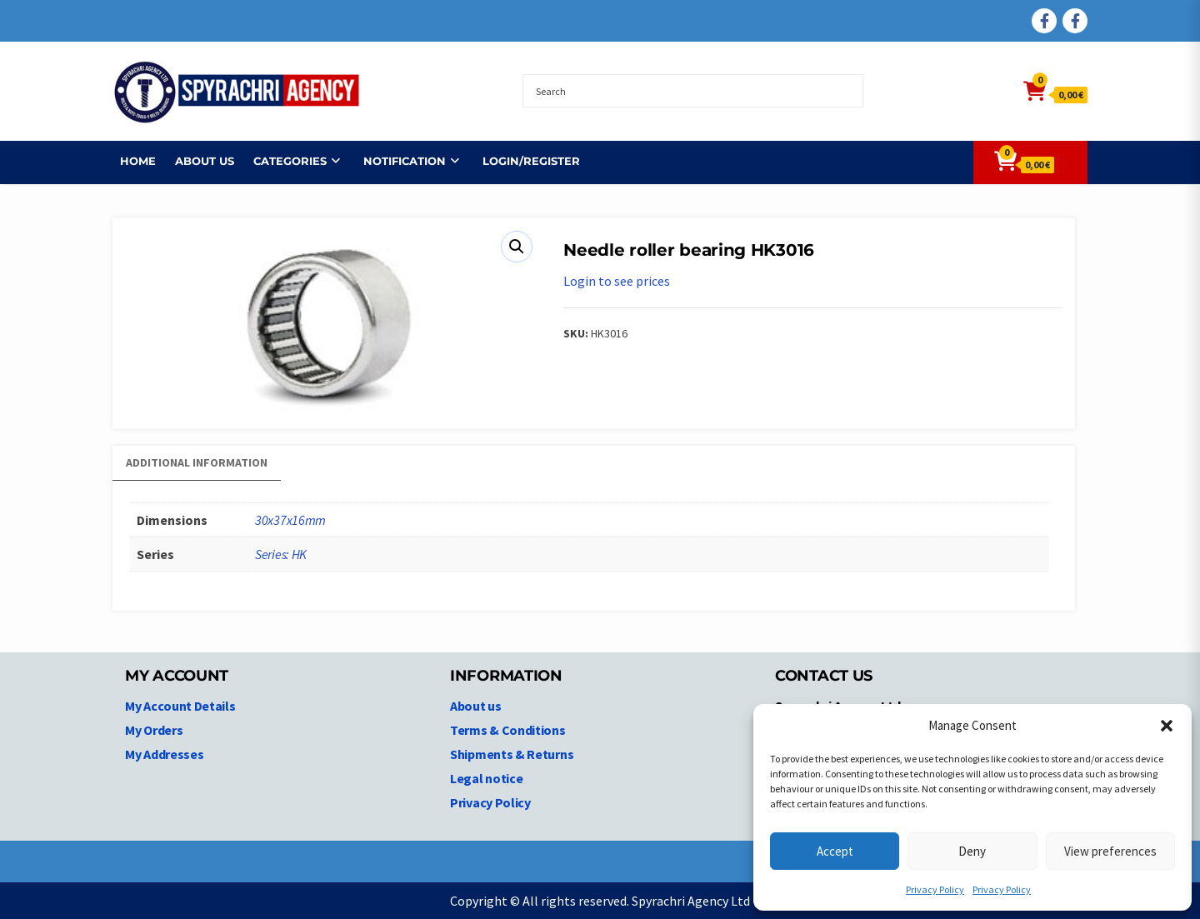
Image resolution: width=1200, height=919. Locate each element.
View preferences (1110, 851)
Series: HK (281, 554)
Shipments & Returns (511, 754)
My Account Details (180, 705)
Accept (835, 851)
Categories (282, 160)
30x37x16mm (290, 520)
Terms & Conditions (508, 730)
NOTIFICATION (397, 160)
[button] (1166, 725)
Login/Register (523, 160)
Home (130, 160)
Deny (972, 851)
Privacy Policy (935, 889)
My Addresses (164, 754)
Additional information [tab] (197, 462)
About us (197, 160)
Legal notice (486, 778)
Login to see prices (616, 280)
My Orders (153, 730)
